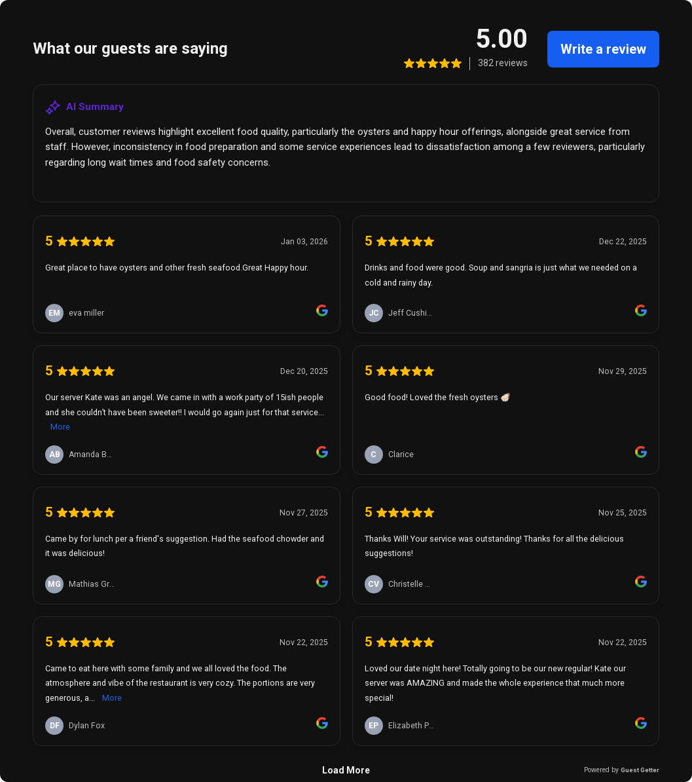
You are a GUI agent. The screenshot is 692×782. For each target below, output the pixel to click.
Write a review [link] (603, 49)
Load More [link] (346, 770)
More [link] (60, 427)
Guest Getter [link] (640, 769)
